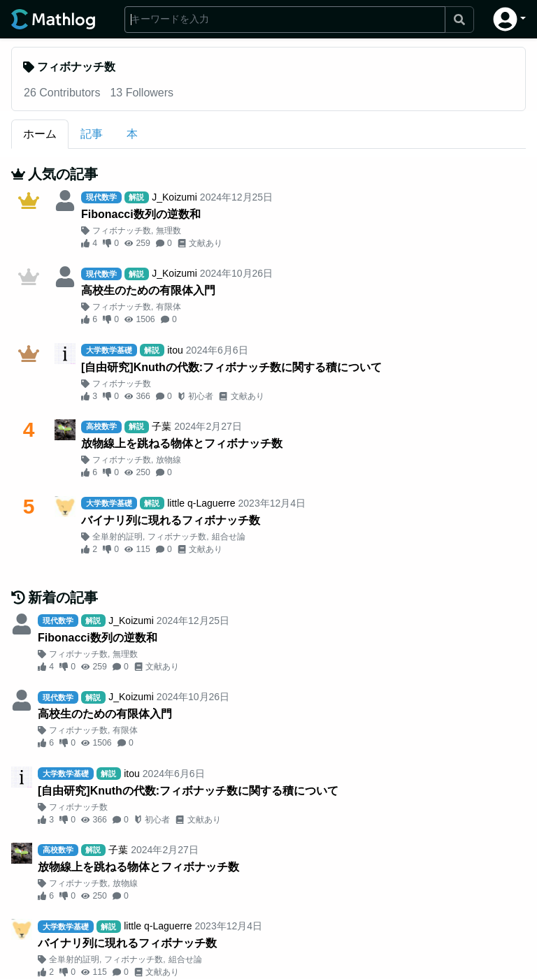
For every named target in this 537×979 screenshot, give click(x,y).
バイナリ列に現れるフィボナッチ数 (170, 520)
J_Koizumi (174, 197)
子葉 (161, 426)
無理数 (168, 230)
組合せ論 (228, 537)
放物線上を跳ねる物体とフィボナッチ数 (181, 443)
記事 (91, 134)
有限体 (168, 307)
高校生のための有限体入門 (148, 290)
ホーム (40, 134)
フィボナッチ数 (121, 230)
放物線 (168, 460)
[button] (509, 19)
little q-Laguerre (201, 503)
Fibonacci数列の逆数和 (141, 214)
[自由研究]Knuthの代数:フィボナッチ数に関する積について (231, 367)
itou (175, 350)
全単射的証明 (117, 537)
